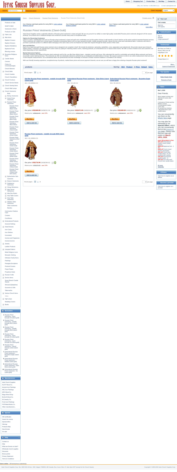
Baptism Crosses (10, 40)
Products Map (6, 426)
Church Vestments (34, 18)
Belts (8, 93)
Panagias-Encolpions (11, 263)
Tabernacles (8, 290)
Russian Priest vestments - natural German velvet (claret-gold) (11, 347)
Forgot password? (163, 39)
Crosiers (7, 215)
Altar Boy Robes (12, 193)
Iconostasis (8, 235)
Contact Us (171, 1)
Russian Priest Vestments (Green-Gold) (14, 133)
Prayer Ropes (9, 269)
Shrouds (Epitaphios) (11, 284)
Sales (150, 67)
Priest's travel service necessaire (164, 149)
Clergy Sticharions (12, 187)
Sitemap (4, 424)
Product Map (151, 1)
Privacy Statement (7, 456)
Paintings (7, 260)
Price (138, 67)
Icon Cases (8, 229)
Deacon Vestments (13, 181)
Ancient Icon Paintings (9, 387)
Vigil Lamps (8, 299)
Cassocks (10, 178)
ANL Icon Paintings (8, 389)
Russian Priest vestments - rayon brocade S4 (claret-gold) (12, 341)
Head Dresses (9, 226)
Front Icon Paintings (8, 402)
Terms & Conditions (8, 458)
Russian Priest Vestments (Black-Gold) (14, 107)
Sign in (160, 35)
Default (144, 67)
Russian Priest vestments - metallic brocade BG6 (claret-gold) (11, 329)
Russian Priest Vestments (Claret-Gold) (14, 128)
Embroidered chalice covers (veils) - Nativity (164, 143)
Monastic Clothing (10, 255)
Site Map (161, 1)
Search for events (7, 419)
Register (160, 37)
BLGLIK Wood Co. (7, 397)
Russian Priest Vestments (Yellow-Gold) (14, 165)
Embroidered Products (11, 221)
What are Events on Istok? (10, 446)
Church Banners (10, 68)
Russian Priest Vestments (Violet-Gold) (14, 144)
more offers (149, 27)
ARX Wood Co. (6, 392)
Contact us (5, 441)
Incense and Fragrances (12, 238)
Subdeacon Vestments (10, 184)
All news (160, 165)
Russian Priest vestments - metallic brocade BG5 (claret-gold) (11, 322)
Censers (7, 61)
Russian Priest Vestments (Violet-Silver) (14, 149)
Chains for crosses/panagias (10, 65)
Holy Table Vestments (10, 198)
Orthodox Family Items (12, 258)
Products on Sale (10, 22)
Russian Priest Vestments (50, 18)
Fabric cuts (8, 34)
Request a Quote (166, 80)
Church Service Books (11, 82)
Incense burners (10, 241)
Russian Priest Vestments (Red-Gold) (15, 139)
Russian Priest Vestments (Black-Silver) (14, 112)
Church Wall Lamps (11, 88)
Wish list (160, 25)
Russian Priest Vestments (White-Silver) (14, 160)
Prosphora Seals (10, 272)
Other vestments (12, 205)
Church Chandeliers (11, 77)
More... (173, 64)
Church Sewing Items (11, 85)
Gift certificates (6, 417)
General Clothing (10, 224)
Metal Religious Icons (11, 252)
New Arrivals (6, 429)
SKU (123, 67)
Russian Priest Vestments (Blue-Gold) (14, 118)
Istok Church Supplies (8, 382)
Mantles (9, 208)
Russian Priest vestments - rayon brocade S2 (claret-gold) (12, 335)
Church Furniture (10, 80)
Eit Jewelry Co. (6, 399)
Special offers (6, 421)
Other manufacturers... (9, 407)
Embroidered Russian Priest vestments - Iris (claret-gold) (11, 371)
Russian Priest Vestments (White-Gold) (14, 155)
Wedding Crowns (10, 301)
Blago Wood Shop (7, 394)
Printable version (147, 18)
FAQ (3, 444)
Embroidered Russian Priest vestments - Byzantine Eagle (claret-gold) (12, 354)
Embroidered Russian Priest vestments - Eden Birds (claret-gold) (12, 365)
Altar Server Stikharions (10, 190)
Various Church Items (11, 293)
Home (25, 18)
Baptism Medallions (11, 46)
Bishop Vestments (12, 96)
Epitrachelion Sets (12, 176)
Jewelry (7, 243)
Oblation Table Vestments (11, 202)
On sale (4, 431)
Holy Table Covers (12, 195)
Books (7, 304)
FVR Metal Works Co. (8, 404)
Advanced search (31, 10)
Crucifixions (8, 218)
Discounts (5, 451)
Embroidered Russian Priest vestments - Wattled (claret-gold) (11, 360)
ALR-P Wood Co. (7, 384)
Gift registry (161, 26)
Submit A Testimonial (168, 66)
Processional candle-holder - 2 (164, 157)
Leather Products (10, 246)
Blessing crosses (10, 51)
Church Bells (9, 71)
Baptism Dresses (10, 43)
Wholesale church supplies (10, 449)
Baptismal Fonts (10, 48)
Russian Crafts (9, 275)
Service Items (9, 277)
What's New (162, 118)
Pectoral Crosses (10, 266)
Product (129, 67)
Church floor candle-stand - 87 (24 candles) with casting (164, 153)
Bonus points (6, 454)
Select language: (163, 10)
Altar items (8, 37)
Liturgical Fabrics (10, 249)
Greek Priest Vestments (11, 98)
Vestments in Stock (10, 29)
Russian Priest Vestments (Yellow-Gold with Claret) (14, 171)
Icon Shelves (9, 232)
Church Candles (10, 74)
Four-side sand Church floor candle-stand (165, 160)
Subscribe (161, 167)
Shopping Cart (138, 1)
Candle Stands (9, 58)
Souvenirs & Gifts (10, 287)
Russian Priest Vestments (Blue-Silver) (14, 123)
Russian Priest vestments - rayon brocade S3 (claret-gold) (12, 316)
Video (6, 296)
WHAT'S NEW (9, 26)
